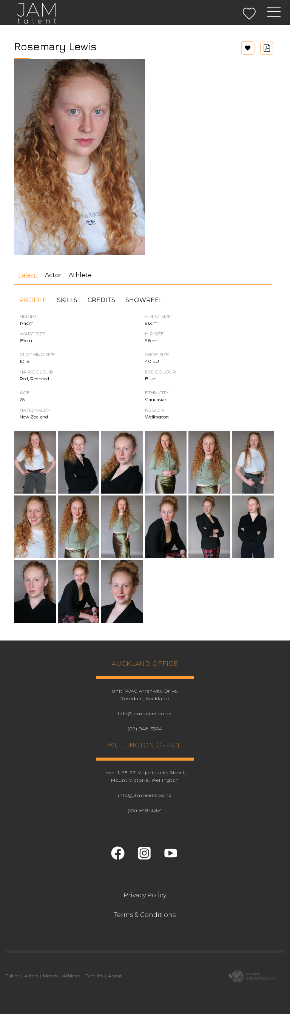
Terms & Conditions (145, 914)
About (115, 976)
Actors (31, 976)
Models (50, 976)
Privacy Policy (144, 895)
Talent (28, 275)
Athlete (80, 275)
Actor (53, 275)
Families (94, 976)
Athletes (71, 976)
